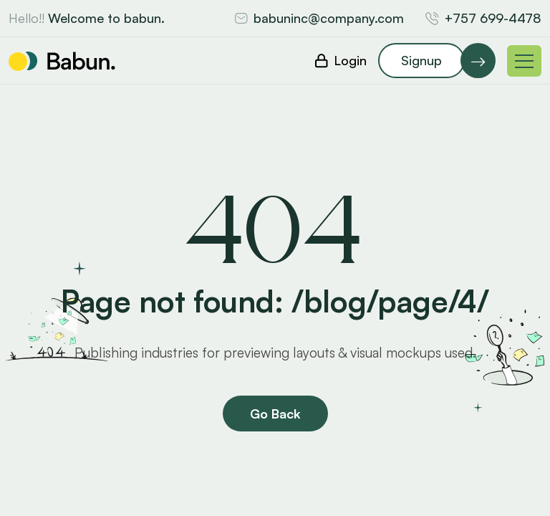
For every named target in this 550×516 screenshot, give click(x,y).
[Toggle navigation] (524, 61)
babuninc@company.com (329, 18)
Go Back (275, 413)
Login (350, 60)
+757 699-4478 (493, 18)
